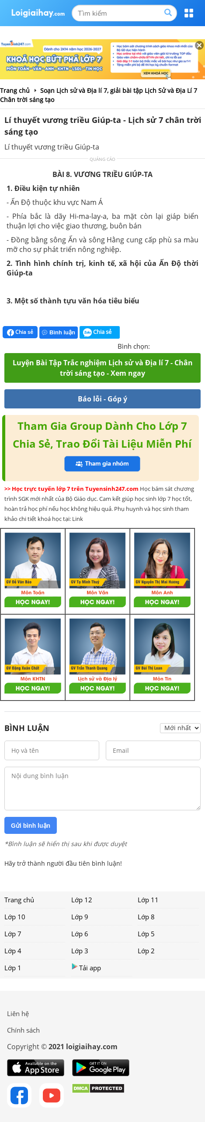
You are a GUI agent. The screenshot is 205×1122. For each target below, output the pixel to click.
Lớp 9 (79, 916)
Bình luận (58, 332)
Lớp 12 (81, 899)
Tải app (86, 967)
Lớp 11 (148, 899)
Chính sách (23, 1030)
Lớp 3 (79, 950)
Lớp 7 (12, 933)
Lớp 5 (146, 933)
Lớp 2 (146, 950)
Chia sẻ (20, 332)
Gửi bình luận (30, 825)
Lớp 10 (14, 916)
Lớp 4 (12, 950)
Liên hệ (18, 1013)
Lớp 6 (79, 933)
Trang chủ (19, 899)
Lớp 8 (146, 916)
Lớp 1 (12, 967)
